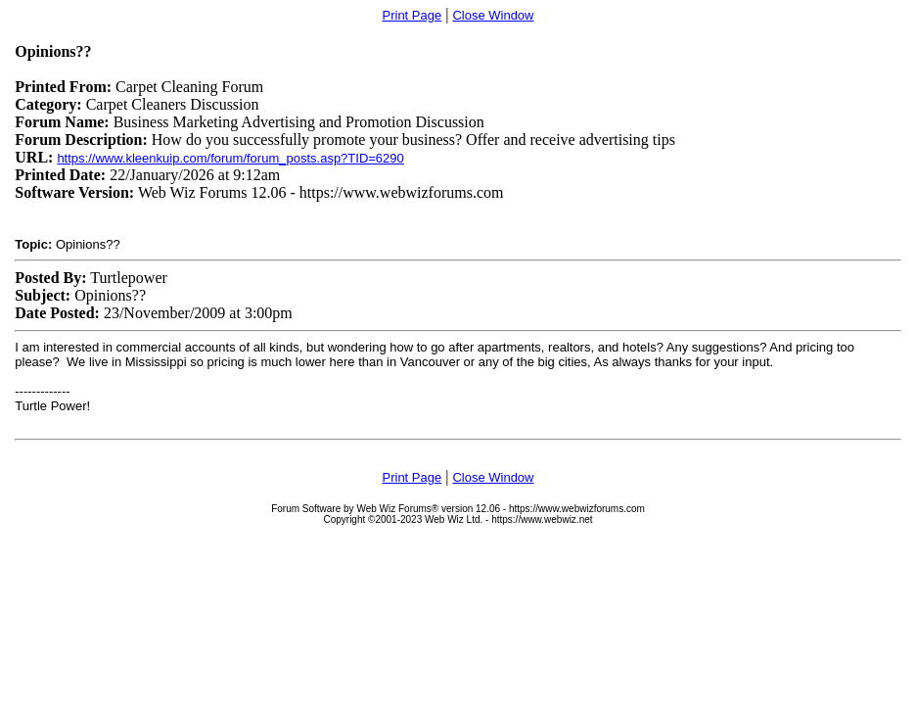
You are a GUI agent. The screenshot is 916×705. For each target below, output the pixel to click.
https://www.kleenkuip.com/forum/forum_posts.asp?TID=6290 (230, 158)
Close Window (492, 15)
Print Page (412, 15)
